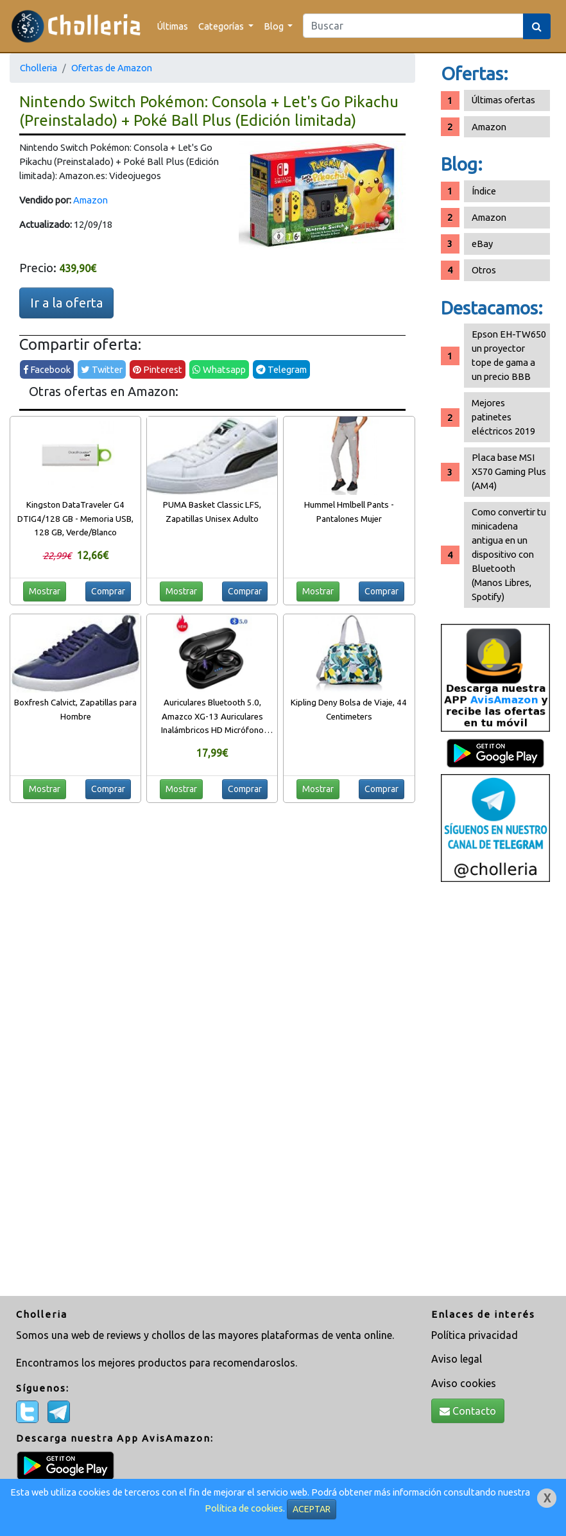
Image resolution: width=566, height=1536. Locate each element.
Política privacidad (474, 1335)
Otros (484, 269)
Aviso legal (456, 1359)
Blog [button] (275, 26)
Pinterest (157, 369)
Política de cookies (244, 1508)
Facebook (47, 369)
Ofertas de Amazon (111, 67)
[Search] (413, 25)
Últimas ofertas (503, 99)
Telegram (281, 369)
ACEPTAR (311, 1509)
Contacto (468, 1411)
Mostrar (44, 591)
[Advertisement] (496, 1090)
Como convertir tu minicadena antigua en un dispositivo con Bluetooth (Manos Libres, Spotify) (509, 554)
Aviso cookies (463, 1383)
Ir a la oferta (66, 302)
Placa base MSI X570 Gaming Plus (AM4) (509, 471)
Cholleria (38, 67)
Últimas (172, 26)
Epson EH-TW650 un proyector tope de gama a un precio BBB (509, 355)
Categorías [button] (222, 26)
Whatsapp (219, 369)
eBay (482, 243)
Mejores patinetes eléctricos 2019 (503, 416)
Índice (484, 191)
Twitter (102, 369)
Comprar (108, 591)
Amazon (90, 199)
